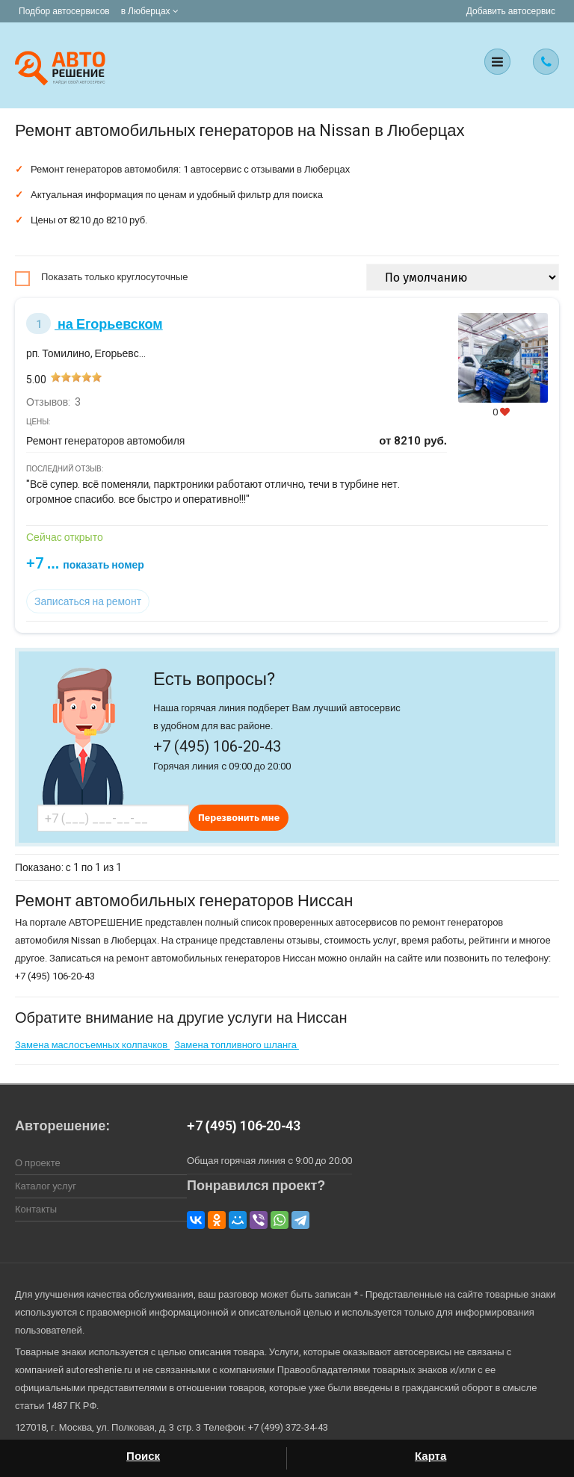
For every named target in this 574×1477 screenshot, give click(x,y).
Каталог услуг (45, 1186)
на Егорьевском (94, 324)
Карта (430, 1456)
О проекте (38, 1162)
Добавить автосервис (510, 11)
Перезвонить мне (239, 817)
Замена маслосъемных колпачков (92, 1044)
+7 (85, 563)
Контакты (36, 1209)
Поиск (143, 1456)
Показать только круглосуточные (114, 276)
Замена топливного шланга (236, 1044)
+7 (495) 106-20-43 (244, 1125)
